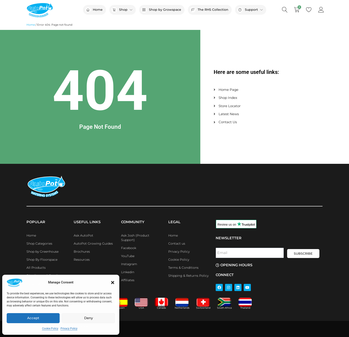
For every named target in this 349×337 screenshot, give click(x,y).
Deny (88, 318)
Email (222, 253)
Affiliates (127, 280)
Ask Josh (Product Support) (135, 237)
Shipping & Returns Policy (188, 276)
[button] (112, 282)
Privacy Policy (69, 328)
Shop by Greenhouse (42, 252)
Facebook (128, 248)
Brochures (82, 252)
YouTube (127, 256)
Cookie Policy (50, 328)
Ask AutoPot (83, 235)
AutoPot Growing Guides (93, 243)
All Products (36, 268)
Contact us (176, 243)
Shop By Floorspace (41, 260)
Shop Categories (39, 243)
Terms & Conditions (183, 268)
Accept (33, 318)
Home (30, 24)
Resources (82, 260)
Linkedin (127, 272)
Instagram (129, 264)
